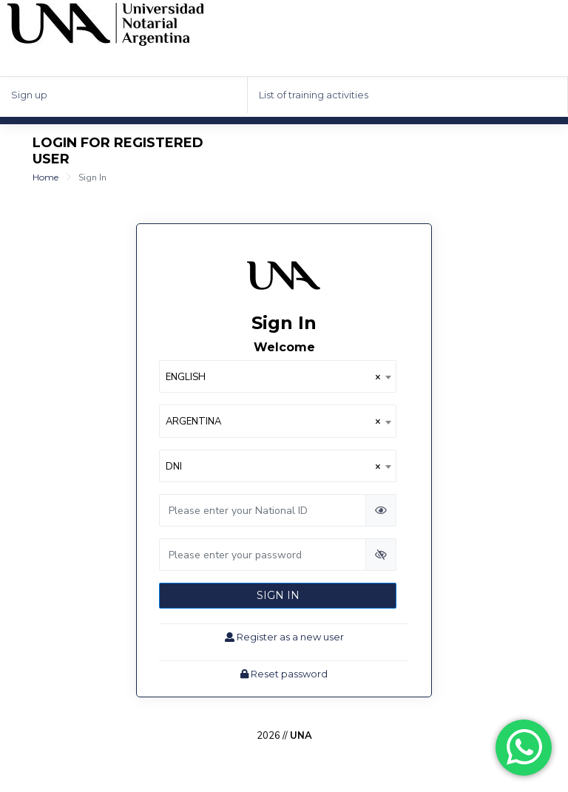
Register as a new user (284, 637)
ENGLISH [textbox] (273, 377)
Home (45, 177)
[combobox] (277, 376)
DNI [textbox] (273, 466)
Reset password (284, 674)
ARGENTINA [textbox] (273, 421)
